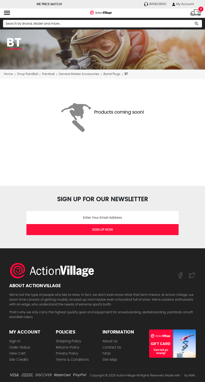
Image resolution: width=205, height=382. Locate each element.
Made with (174, 375)
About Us (110, 341)
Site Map (109, 359)
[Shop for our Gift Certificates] (172, 343)
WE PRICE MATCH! (49, 4)
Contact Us (111, 347)
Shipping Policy (68, 341)
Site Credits (18, 359)
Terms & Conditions (72, 359)
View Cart (17, 353)
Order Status (19, 347)
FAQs (106, 353)
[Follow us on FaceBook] (180, 275)
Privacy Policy (67, 353)
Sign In (14, 341)
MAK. (192, 375)
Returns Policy (67, 347)
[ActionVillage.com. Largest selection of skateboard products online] (54, 270)
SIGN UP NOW (102, 229)
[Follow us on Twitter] (192, 275)
